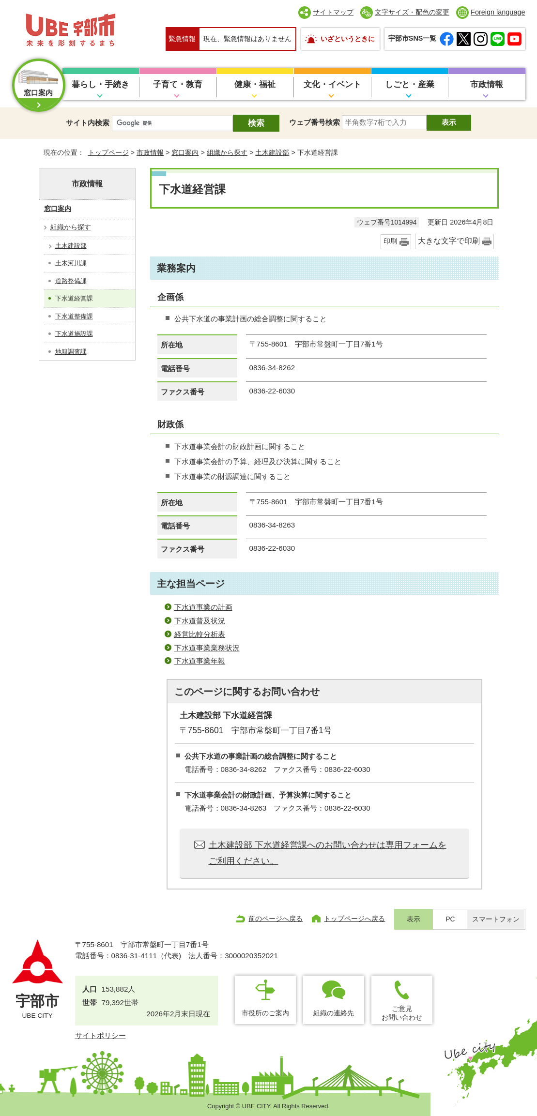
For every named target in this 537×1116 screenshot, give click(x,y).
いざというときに (348, 39)
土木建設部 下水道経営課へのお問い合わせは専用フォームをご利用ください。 (327, 853)
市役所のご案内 (265, 1013)
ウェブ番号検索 (314, 122)
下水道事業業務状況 (207, 648)
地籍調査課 (71, 351)
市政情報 (486, 84)
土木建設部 (272, 152)
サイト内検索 (87, 123)
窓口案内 (185, 152)
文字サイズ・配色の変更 (412, 12)
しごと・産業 (409, 84)
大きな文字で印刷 (449, 241)
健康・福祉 (255, 84)
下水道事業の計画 (203, 607)
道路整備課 (71, 281)
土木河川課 (71, 263)
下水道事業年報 (199, 661)
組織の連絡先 (333, 1013)
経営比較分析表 (199, 634)
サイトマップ (333, 12)
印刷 (390, 241)
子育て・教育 (177, 84)
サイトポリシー (100, 1035)
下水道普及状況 (199, 621)
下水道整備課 (74, 316)
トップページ (108, 152)
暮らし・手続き (100, 84)
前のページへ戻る (275, 918)
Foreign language (498, 12)
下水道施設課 (74, 333)
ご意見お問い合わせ (402, 1013)
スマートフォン (496, 919)
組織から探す (227, 152)
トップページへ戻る (354, 918)
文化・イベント (332, 84)
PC (450, 919)
